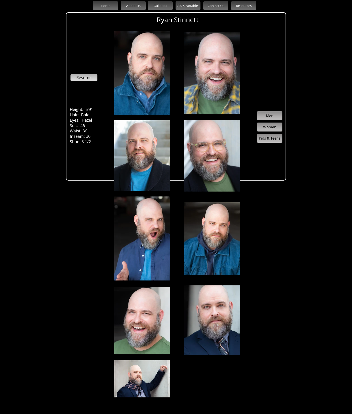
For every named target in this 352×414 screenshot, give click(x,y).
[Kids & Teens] (269, 138)
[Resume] (83, 77)
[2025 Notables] (188, 5)
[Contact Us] (215, 5)
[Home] (105, 5)
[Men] (269, 115)
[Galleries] (160, 5)
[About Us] (133, 5)
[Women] (269, 127)
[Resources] (243, 5)
